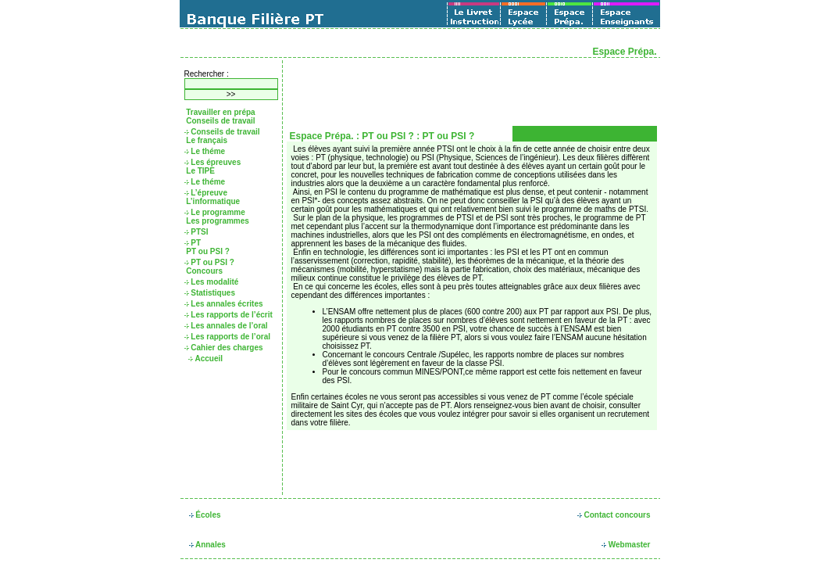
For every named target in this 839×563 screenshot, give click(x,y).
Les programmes (216, 221)
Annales (207, 544)
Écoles (205, 515)
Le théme (205, 151)
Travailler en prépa (219, 112)
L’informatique (212, 201)
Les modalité (211, 282)
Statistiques (209, 293)
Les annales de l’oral (226, 325)
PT (193, 242)
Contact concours (614, 515)
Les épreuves (212, 162)
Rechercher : (206, 74)
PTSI (196, 232)
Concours (203, 271)
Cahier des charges (223, 347)
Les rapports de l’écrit (228, 314)
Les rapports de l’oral (227, 336)
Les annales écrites (223, 303)
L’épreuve (205, 192)
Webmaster (626, 544)
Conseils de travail (219, 121)
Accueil (205, 358)
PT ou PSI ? (207, 251)
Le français (206, 140)
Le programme (214, 212)
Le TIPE (199, 171)
